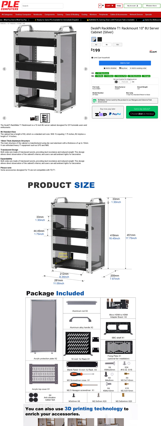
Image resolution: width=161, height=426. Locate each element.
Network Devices (136, 15)
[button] (34, 118)
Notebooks (38, 15)
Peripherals (103, 15)
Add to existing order (138, 68)
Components (50, 15)
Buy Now (123, 68)
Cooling (84, 15)
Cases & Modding (72, 15)
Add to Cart (125, 63)
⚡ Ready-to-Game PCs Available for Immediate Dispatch (59, 20)
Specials (148, 15)
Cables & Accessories (118, 15)
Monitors (93, 15)
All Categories (7, 15)
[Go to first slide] (86, 69)
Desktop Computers (23, 15)
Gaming (60, 15)
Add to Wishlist (110, 68)
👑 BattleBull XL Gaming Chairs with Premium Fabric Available (113, 20)
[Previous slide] (4, 69)
